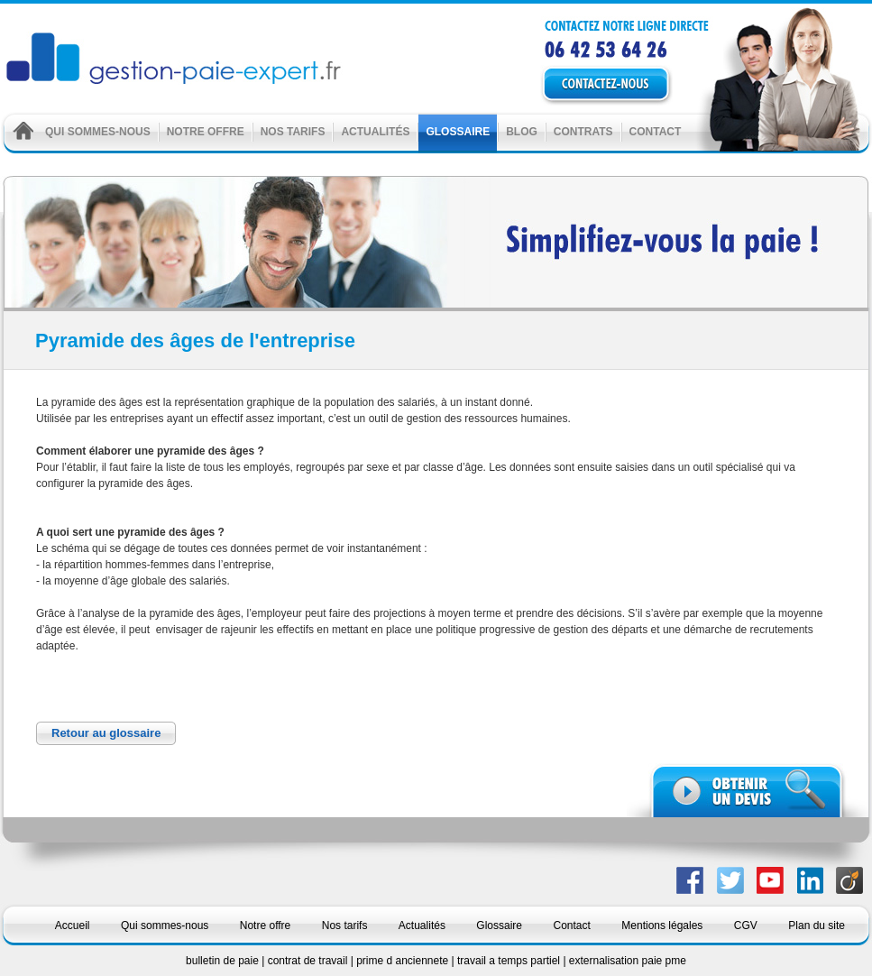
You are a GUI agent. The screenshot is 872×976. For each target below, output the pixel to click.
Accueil (72, 925)
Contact (655, 131)
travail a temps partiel (510, 960)
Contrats (583, 131)
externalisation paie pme (627, 960)
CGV (745, 925)
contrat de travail (309, 960)
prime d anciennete (403, 960)
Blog (521, 131)
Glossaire (458, 131)
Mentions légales (661, 925)
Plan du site (816, 925)
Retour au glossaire (106, 733)
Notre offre (205, 131)
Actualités (375, 131)
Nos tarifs (293, 131)
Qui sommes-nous (98, 131)
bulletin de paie (224, 960)
